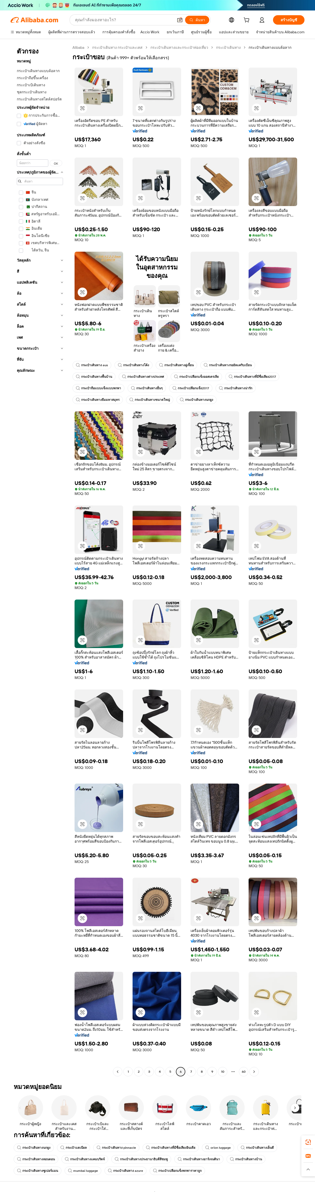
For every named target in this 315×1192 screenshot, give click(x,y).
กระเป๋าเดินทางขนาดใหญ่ (149, 400)
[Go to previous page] (117, 1071)
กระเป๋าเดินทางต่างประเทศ (143, 377)
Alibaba (78, 47)
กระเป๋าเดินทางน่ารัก (235, 388)
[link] (308, 1142)
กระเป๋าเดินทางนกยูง (196, 400)
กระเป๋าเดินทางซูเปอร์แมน (37, 1171)
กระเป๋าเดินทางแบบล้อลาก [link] (270, 47)
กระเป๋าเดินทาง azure (125, 1171)
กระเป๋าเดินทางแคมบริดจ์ (85, 1159)
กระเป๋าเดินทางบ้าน (246, 1159)
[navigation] (40, 560)
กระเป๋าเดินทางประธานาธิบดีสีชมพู (141, 1159)
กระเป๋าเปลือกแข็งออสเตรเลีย (196, 377)
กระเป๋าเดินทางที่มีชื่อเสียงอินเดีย (170, 1148)
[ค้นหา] (197, 20)
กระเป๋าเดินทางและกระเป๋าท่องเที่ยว (179, 47)
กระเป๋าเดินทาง (228, 47)
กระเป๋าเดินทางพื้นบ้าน (94, 377)
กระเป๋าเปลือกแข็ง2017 (190, 388)
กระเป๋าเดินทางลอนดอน (36, 1159)
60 (244, 1072)
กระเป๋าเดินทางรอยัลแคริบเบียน (228, 365)
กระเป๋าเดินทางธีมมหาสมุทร (97, 400)
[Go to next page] (254, 1071)
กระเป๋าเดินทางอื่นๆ (146, 388)
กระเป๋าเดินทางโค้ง (133, 365)
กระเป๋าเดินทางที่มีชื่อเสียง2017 (252, 377)
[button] (180, 20)
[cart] (247, 21)
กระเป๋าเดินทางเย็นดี (257, 1148)
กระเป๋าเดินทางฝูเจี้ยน (176, 365)
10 (222, 1072)
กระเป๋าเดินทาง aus (92, 365)
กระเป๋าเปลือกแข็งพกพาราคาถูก (177, 1171)
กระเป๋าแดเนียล (73, 1148)
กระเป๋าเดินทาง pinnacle (116, 1148)
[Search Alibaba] (123, 20)
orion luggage (218, 1148)
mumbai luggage (83, 1171)
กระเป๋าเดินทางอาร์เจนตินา (199, 1159)
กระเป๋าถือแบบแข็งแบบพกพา (98, 388)
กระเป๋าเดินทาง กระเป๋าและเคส (117, 47)
